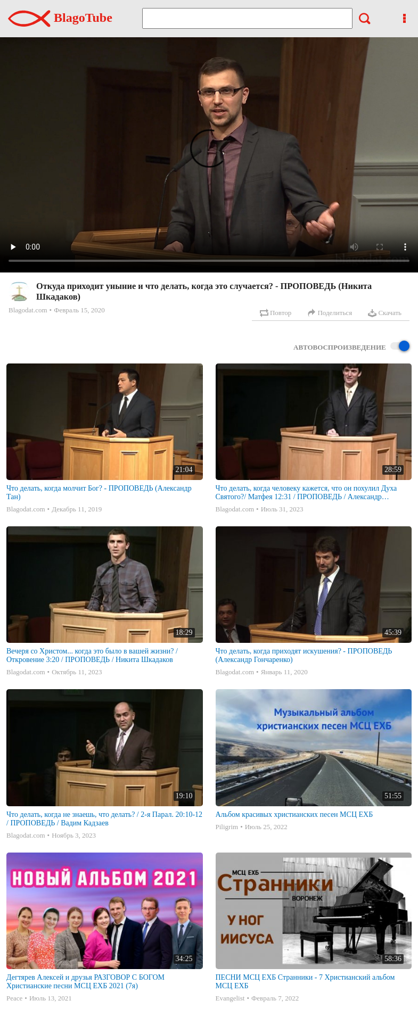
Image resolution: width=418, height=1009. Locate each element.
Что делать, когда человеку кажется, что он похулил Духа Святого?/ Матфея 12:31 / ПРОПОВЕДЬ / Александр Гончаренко (306, 492)
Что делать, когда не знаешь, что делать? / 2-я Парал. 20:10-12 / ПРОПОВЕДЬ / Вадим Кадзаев (104, 818)
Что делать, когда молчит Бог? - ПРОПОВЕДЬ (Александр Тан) (99, 492)
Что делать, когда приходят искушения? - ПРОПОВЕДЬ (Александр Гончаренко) (304, 655)
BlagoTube (60, 17)
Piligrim (227, 827)
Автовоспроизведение (351, 346)
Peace (14, 998)
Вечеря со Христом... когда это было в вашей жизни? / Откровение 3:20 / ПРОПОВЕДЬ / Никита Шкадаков (92, 655)
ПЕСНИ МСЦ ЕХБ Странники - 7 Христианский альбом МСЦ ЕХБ (305, 981)
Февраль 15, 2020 (79, 310)
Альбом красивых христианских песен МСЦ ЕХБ (294, 814)
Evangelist (230, 998)
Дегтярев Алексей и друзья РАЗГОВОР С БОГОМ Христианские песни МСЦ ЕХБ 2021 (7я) (85, 981)
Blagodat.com (28, 310)
